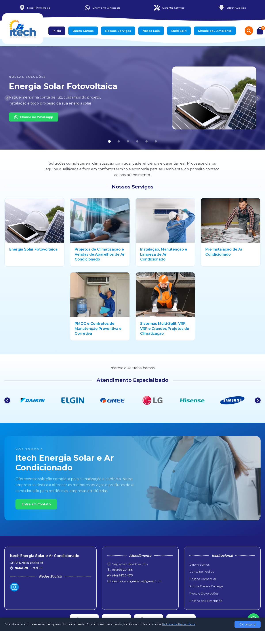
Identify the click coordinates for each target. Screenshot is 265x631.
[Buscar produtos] (249, 31)
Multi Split (179, 30)
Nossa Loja (151, 30)
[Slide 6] (156, 141)
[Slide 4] (137, 141)
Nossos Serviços (118, 30)
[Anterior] (7, 98)
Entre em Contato (36, 504)
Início (57, 30)
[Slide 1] (109, 141)
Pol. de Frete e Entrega (206, 586)
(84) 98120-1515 (122, 575)
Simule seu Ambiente (215, 30)
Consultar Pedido (201, 571)
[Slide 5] (146, 141)
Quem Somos (83, 30)
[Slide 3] (128, 141)
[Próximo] (258, 98)
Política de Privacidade (206, 600)
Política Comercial (202, 579)
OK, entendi (247, 624)
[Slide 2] (118, 141)
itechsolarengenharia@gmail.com (136, 581)
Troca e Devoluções (203, 593)
